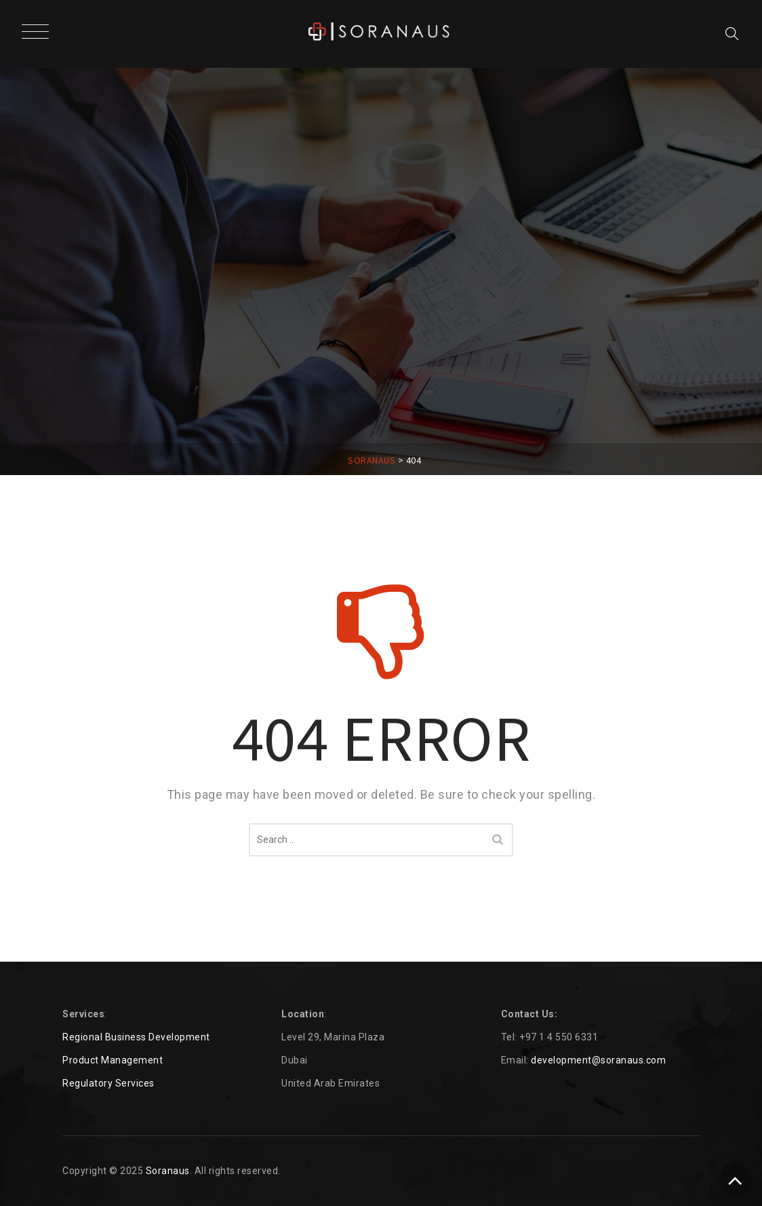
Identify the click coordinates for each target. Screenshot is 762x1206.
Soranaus (168, 1170)
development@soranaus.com (598, 1060)
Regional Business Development (136, 1037)
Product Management (112, 1060)
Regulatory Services (108, 1083)
